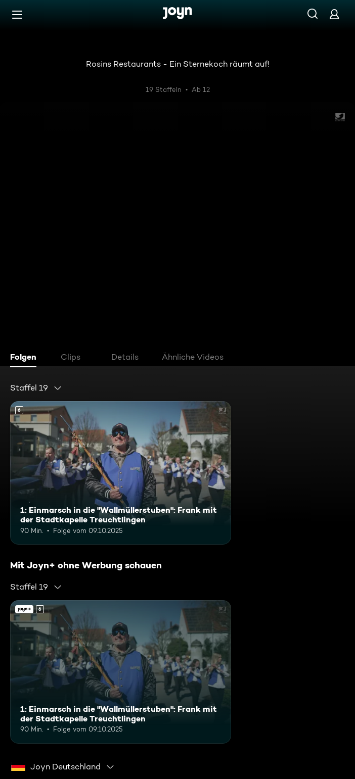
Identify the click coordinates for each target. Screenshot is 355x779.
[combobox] (36, 388)
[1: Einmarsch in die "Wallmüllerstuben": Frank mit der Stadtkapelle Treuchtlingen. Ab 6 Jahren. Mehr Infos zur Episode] (120, 473)
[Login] (334, 14)
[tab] (25, 358)
